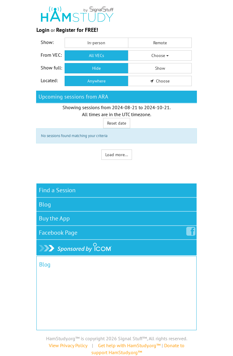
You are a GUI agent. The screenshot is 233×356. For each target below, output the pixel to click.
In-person (96, 42)
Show (160, 68)
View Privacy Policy (68, 345)
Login (42, 29)
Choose (160, 55)
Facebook (59, 231)
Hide (96, 68)
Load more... (116, 154)
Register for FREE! (77, 29)
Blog (45, 204)
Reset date (116, 123)
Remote (160, 42)
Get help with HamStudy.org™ (129, 345)
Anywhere (96, 81)
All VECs (96, 55)
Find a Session (57, 190)
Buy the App (54, 218)
